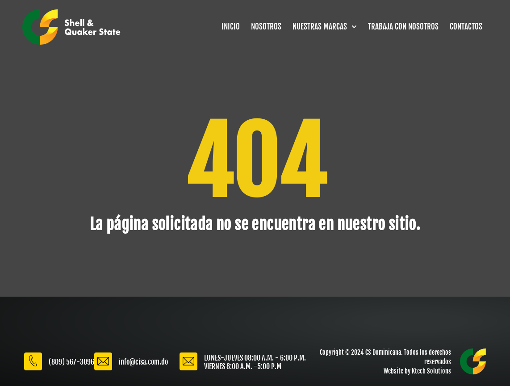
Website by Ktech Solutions (417, 371)
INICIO (231, 26)
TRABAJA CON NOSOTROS (403, 26)
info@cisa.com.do (143, 361)
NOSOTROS (266, 26)
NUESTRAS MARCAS (325, 27)
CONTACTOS (466, 26)
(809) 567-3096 (71, 361)
